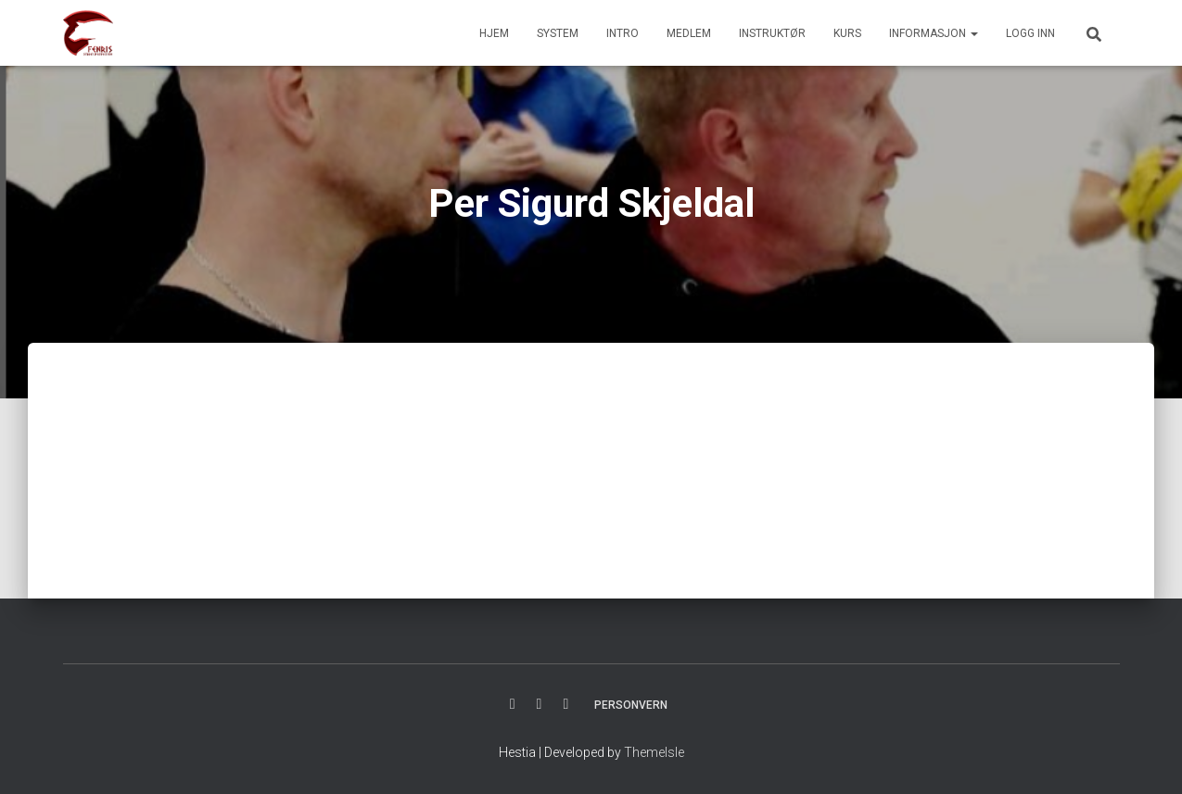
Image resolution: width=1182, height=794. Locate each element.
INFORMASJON (933, 33)
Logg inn (1030, 33)
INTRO (622, 33)
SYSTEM (557, 33)
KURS (847, 33)
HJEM (494, 33)
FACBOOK (513, 704)
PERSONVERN (630, 705)
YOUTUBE (565, 704)
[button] (973, 33)
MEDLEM (689, 33)
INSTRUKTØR (772, 33)
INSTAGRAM (539, 704)
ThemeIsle (654, 752)
